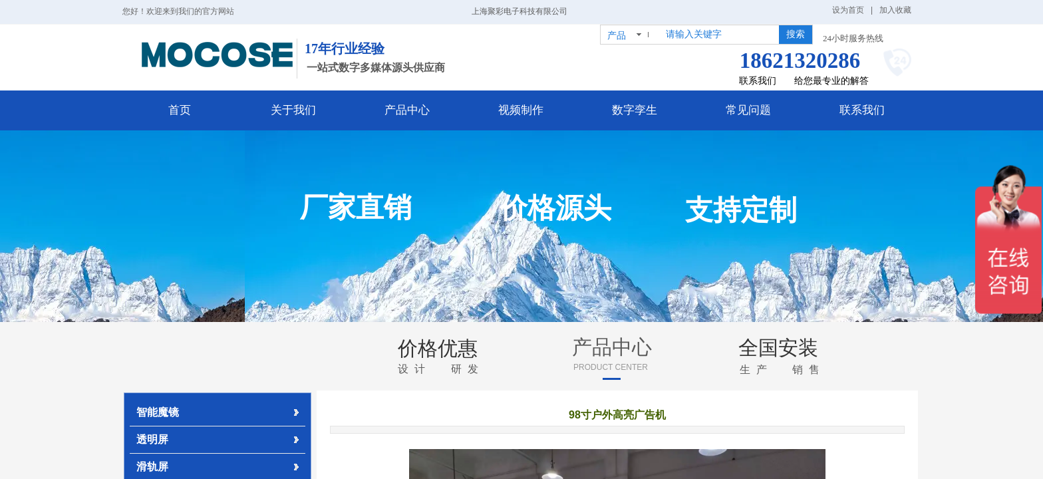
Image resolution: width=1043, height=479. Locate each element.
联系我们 (862, 110)
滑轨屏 (152, 466)
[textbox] (720, 34)
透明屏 (152, 439)
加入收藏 (895, 10)
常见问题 (748, 110)
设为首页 (848, 10)
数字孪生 (634, 110)
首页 (179, 110)
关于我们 (293, 110)
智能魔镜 (157, 412)
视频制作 (520, 110)
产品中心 (407, 110)
